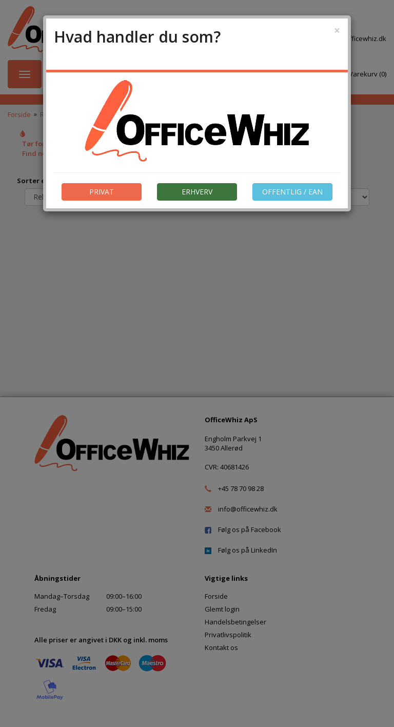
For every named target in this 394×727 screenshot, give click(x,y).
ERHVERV (197, 192)
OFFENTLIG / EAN (292, 192)
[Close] (337, 30)
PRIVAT (101, 192)
